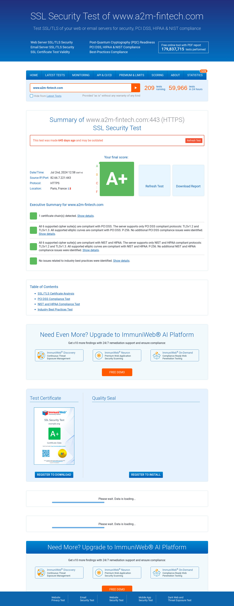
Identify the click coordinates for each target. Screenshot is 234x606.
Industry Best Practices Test (55, 309)
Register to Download (54, 474)
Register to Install (146, 474)
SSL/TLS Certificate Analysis (56, 293)
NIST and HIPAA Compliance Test (59, 304)
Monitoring (81, 75)
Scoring (158, 75)
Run (136, 88)
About (175, 75)
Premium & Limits (131, 75)
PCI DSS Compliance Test (54, 299)
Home (34, 75)
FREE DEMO (117, 372)
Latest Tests (55, 75)
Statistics (196, 73)
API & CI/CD (104, 75)
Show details (85, 216)
